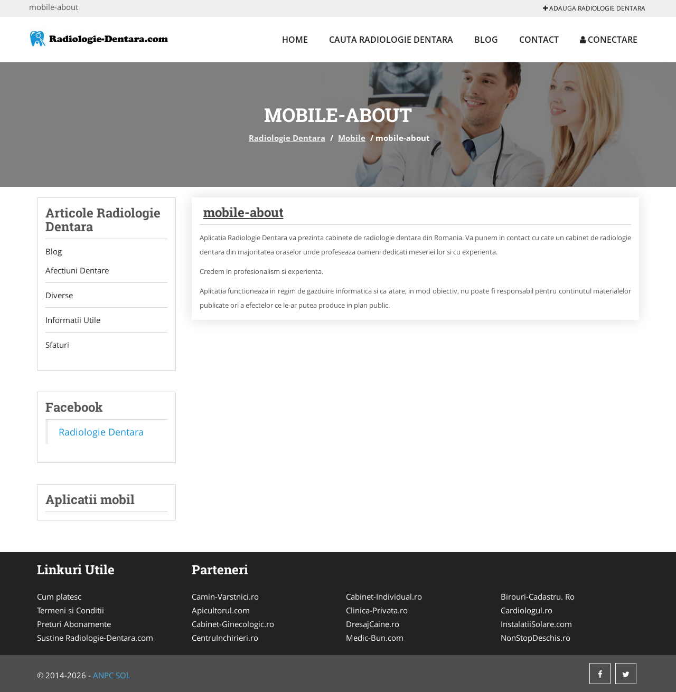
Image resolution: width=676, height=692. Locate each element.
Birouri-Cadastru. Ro (538, 596)
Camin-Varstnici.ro (225, 596)
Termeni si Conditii (70, 610)
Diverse (59, 295)
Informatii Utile (72, 320)
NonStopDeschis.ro (535, 637)
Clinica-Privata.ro (377, 610)
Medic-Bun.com (374, 637)
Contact (539, 39)
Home (295, 39)
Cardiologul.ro (526, 610)
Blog (486, 39)
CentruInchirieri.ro (225, 637)
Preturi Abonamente (74, 624)
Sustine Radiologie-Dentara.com (95, 637)
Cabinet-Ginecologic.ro (233, 624)
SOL (123, 675)
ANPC (103, 675)
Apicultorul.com (221, 610)
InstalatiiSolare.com (536, 624)
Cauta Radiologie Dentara (391, 39)
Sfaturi (57, 344)
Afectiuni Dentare (77, 270)
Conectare (608, 39)
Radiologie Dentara (287, 137)
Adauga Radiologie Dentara (594, 8)
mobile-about (243, 212)
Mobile (351, 137)
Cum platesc (59, 596)
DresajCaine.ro (372, 624)
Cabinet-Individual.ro (384, 596)
